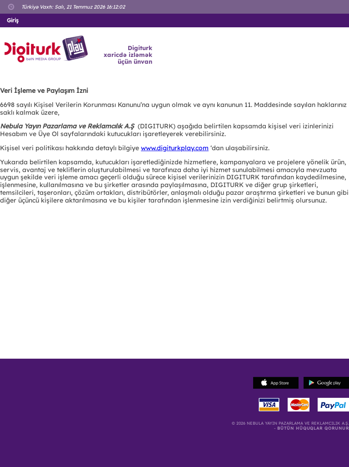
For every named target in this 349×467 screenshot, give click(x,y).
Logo (47, 49)
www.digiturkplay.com (175, 148)
